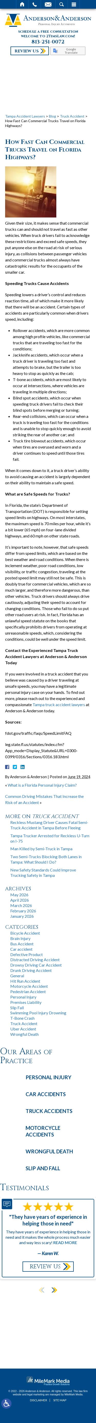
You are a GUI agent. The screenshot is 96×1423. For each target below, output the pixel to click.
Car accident (21, 949)
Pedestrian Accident (28, 991)
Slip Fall (17, 1007)
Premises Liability (25, 1002)
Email (48, 4)
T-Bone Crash (22, 1018)
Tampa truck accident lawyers (59, 704)
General (17, 975)
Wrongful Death (24, 1034)
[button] (54, 1290)
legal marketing (36, 1394)
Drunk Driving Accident (31, 970)
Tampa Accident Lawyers (25, 116)
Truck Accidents (49, 1111)
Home (22, 4)
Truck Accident (72, 116)
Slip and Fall (43, 1168)
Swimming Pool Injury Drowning (38, 1012)
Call (35, 4)
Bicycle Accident (25, 933)
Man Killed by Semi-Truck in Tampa (41, 848)
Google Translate (71, 50)
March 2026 (21, 905)
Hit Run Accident (25, 981)
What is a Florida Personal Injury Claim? (42, 785)
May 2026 (19, 894)
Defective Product (26, 954)
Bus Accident (22, 943)
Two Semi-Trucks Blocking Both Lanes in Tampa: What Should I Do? (46, 859)
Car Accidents (46, 1094)
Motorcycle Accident (29, 986)
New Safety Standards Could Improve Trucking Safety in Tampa (43, 872)
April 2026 (19, 900)
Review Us (27, 51)
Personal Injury (23, 996)
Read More (65, 1242)
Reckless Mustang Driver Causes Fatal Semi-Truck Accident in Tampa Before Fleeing (49, 825)
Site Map (59, 1400)
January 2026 (22, 916)
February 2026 (23, 910)
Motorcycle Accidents (43, 1131)
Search (62, 4)
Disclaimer (38, 1400)
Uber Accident (23, 1028)
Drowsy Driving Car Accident (36, 964)
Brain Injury (20, 938)
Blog (52, 116)
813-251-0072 (48, 42)
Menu (74, 4)
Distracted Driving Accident (35, 959)
